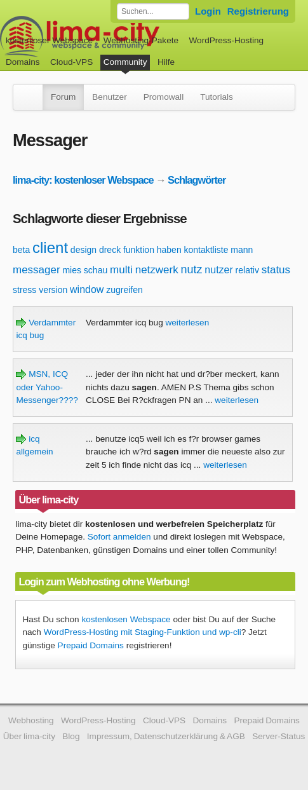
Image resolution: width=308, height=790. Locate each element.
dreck (110, 250)
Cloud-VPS (71, 62)
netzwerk (156, 270)
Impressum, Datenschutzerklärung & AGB (166, 736)
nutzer (218, 269)
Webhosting (31, 720)
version (53, 290)
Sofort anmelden (119, 536)
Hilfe (166, 62)
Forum (63, 97)
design (83, 250)
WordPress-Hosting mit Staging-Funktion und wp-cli (142, 632)
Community (125, 62)
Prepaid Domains (91, 645)
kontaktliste (206, 250)
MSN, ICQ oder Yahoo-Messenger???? (47, 387)
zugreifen (124, 290)
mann (242, 250)
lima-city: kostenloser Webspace (83, 180)
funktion (138, 250)
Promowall (164, 97)
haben (169, 250)
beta (21, 250)
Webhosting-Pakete (141, 40)
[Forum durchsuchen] (153, 11)
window (87, 289)
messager (36, 270)
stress (24, 290)
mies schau (84, 270)
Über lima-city (29, 736)
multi (121, 270)
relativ (247, 270)
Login (208, 11)
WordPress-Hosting (226, 40)
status (276, 270)
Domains (23, 62)
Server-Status (278, 736)
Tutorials (216, 97)
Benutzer (109, 97)
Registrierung (258, 11)
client (50, 247)
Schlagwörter (196, 180)
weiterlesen (187, 322)
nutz (192, 269)
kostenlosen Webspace (125, 619)
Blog (70, 736)
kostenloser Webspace (49, 40)
